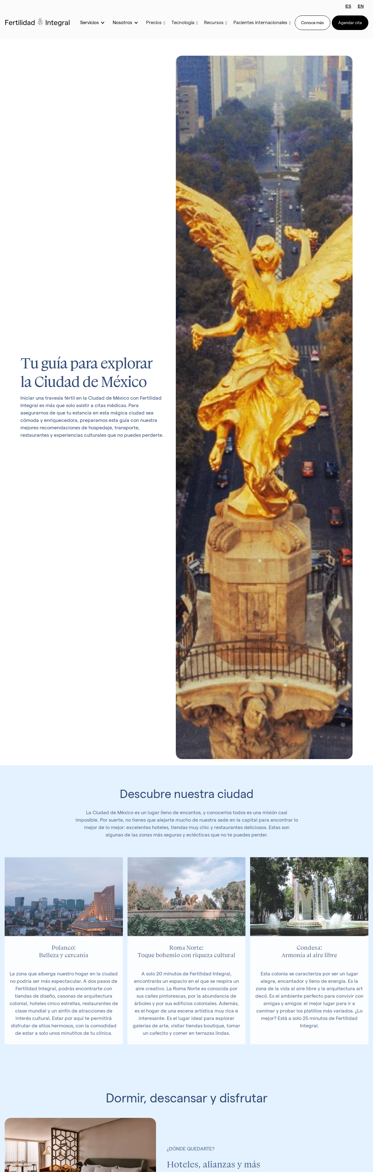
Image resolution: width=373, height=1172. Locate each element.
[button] (92, 22)
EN (361, 6)
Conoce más (312, 22)
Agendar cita (350, 22)
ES (348, 6)
